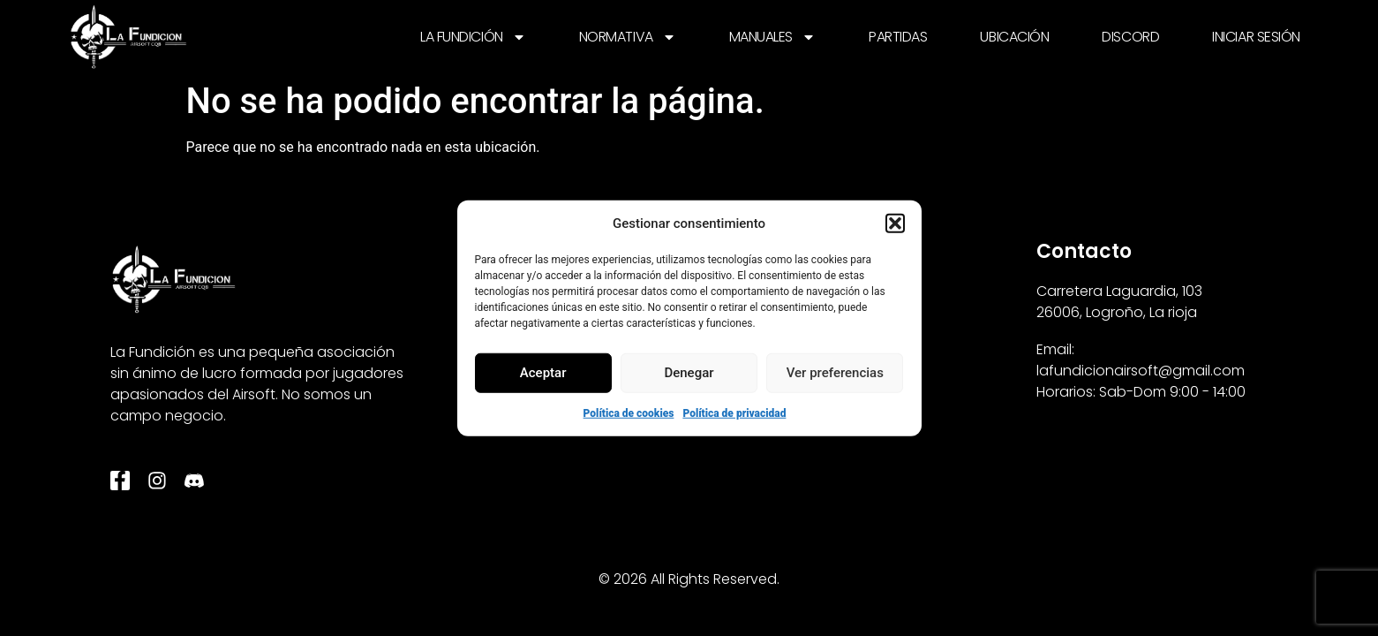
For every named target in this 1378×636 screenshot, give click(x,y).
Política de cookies (629, 412)
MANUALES (772, 37)
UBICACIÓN (1014, 36)
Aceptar (543, 373)
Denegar (688, 373)
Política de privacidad (734, 412)
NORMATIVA (627, 37)
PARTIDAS (898, 36)
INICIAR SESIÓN (1256, 36)
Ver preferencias (835, 373)
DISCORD (1130, 36)
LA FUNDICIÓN (473, 37)
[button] (895, 223)
